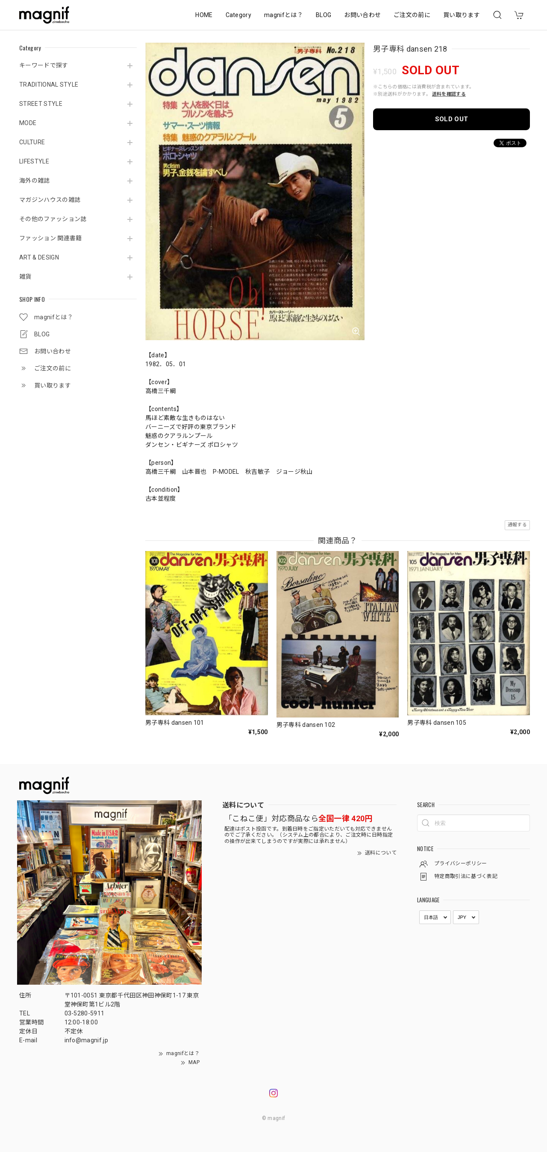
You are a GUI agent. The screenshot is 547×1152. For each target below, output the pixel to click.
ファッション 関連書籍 (50, 238)
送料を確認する (449, 94)
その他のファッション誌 (53, 219)
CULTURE (32, 142)
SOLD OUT (451, 119)
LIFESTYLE (34, 161)
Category (239, 15)
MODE (27, 123)
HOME (203, 15)
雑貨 (25, 276)
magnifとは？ (283, 15)
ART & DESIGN (39, 257)
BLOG (323, 15)
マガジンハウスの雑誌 (49, 199)
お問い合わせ (362, 15)
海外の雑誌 (34, 180)
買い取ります (461, 15)
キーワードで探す (43, 65)
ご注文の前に (412, 15)
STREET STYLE (40, 103)
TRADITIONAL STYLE (48, 84)
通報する (517, 525)
